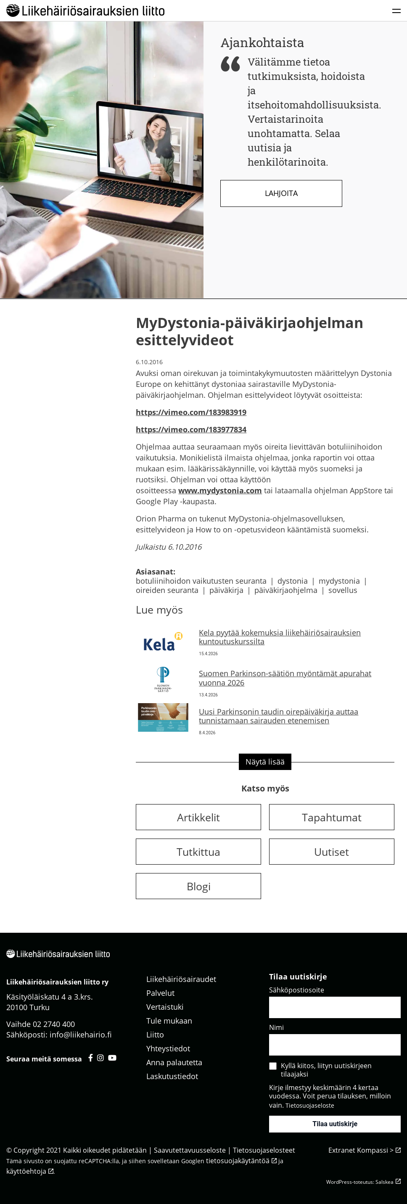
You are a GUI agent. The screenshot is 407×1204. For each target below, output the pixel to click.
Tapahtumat (332, 817)
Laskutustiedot (172, 1076)
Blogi (199, 886)
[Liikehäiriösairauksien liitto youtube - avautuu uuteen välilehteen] (112, 1058)
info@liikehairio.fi (81, 1034)
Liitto (155, 1034)
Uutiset (331, 851)
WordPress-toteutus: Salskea (360, 1181)
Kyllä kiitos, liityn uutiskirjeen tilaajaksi (326, 1069)
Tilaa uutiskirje (334, 1124)
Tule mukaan (169, 1021)
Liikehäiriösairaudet (181, 979)
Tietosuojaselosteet (264, 1150)
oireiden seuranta (167, 590)
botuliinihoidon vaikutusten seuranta (201, 581)
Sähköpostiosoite (296, 990)
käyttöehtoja (26, 1171)
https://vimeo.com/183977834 (191, 429)
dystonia (293, 581)
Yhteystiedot (168, 1048)
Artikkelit (198, 817)
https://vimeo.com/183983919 (191, 412)
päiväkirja (226, 590)
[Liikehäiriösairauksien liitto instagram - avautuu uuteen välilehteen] (100, 1058)
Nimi (276, 1027)
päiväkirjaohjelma (285, 590)
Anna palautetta (174, 1062)
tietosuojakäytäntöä (238, 1160)
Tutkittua (198, 851)
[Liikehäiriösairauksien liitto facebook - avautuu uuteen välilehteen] (90, 1058)
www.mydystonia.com (220, 490)
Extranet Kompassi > (361, 1150)
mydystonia (339, 581)
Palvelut (160, 993)
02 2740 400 (54, 1024)
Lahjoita (281, 193)
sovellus (342, 590)
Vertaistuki (165, 1007)
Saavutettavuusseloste (190, 1150)
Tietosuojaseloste (309, 1105)
